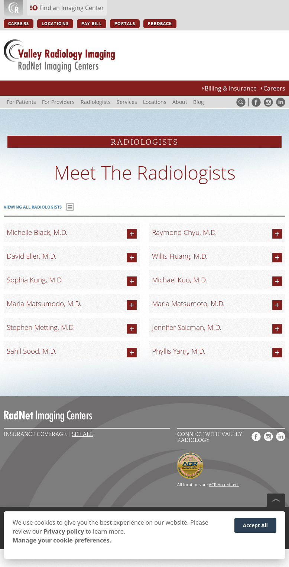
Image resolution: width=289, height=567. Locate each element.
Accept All (255, 525)
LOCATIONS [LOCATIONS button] (55, 23)
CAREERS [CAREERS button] (18, 23)
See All (82, 434)
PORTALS (125, 23)
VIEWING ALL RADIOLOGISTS (33, 207)
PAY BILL (91, 23)
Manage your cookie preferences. (62, 541)
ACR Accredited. (224, 484)
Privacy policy (63, 532)
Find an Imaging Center (71, 8)
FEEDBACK (160, 23)
